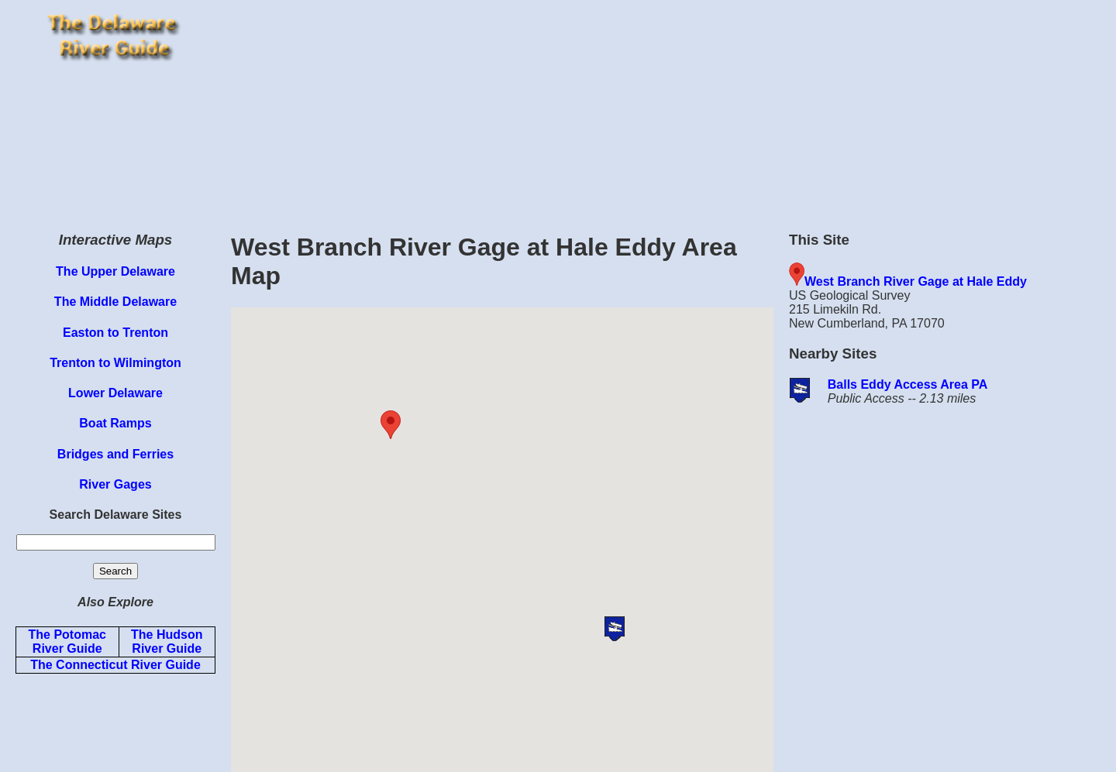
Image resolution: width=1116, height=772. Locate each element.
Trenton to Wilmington (115, 362)
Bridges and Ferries (115, 454)
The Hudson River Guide (166, 641)
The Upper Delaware (115, 271)
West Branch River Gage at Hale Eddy (915, 281)
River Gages (115, 484)
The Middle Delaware (115, 301)
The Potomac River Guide (67, 641)
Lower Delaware (115, 393)
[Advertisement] (669, 108)
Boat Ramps (115, 423)
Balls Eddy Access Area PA (908, 384)
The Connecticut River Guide (115, 664)
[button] (419, 424)
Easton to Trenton (115, 332)
